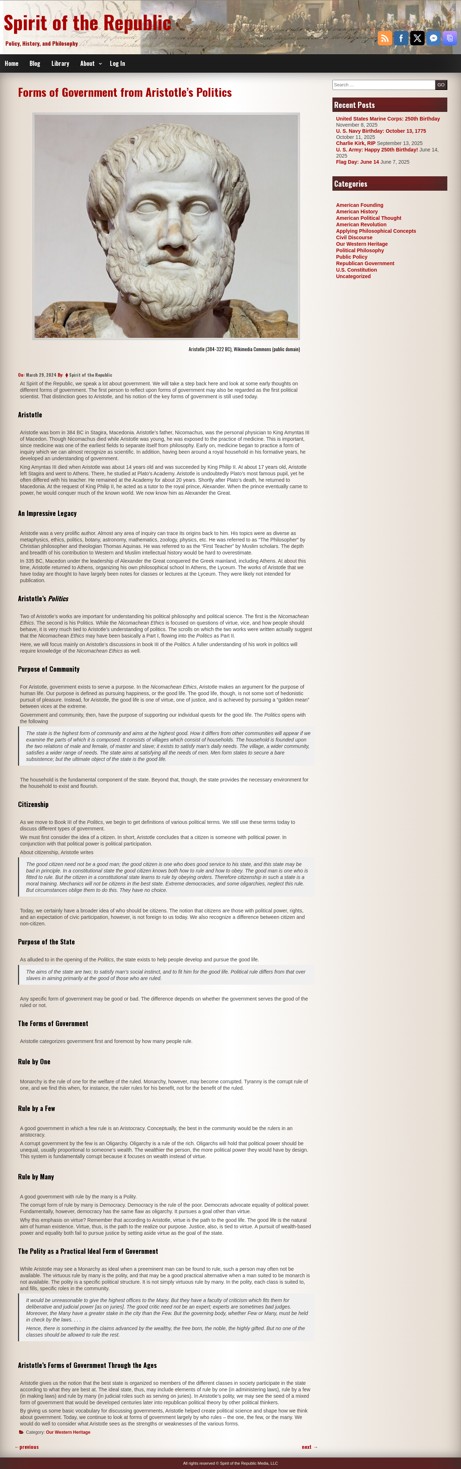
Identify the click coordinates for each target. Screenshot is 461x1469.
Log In (117, 63)
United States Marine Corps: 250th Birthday (388, 119)
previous (26, 1446)
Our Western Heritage (68, 1432)
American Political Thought (368, 218)
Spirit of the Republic (87, 22)
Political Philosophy (360, 250)
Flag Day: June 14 (357, 162)
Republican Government (365, 263)
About (87, 63)
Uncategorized (353, 276)
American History (357, 211)
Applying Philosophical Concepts (376, 231)
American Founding (359, 205)
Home (11, 63)
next (310, 1446)
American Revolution (361, 224)
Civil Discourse (354, 237)
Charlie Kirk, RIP (356, 143)
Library (60, 63)
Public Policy (351, 257)
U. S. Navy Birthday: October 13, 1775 (381, 131)
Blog (35, 63)
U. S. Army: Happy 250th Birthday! (377, 150)
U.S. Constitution (356, 270)
